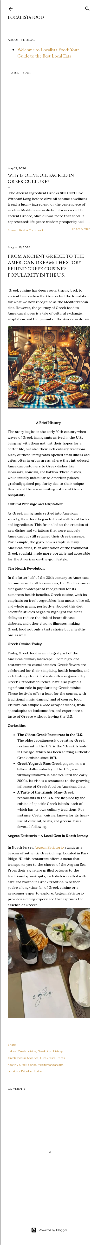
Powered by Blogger (49, 1230)
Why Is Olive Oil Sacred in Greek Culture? (41, 178)
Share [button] (12, 230)
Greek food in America (23, 1058)
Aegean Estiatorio (50, 847)
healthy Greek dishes (22, 1064)
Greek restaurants (52, 1058)
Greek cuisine (27, 1051)
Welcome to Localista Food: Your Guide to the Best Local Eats (48, 52)
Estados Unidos (31, 1071)
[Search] (87, 7)
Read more (81, 229)
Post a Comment (31, 230)
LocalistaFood (26, 17)
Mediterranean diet (51, 1064)
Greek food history (50, 1051)
